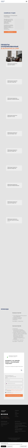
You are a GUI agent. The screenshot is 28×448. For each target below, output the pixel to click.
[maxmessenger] (7, 414)
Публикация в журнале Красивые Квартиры (12, 81)
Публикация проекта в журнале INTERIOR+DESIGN (13, 99)
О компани (16, 416)
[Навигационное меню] (26, 1)
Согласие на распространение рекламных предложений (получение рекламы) (21, 426)
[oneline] (14, 387)
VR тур (2, 425)
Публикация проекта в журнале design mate (12, 133)
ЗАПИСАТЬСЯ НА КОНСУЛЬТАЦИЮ (14, 395)
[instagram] (4, 414)
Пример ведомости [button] (4, 424)
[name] (14, 380)
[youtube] (5, 414)
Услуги (16, 412)
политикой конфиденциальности (17, 390)
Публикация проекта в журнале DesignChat (12, 202)
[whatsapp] (2, 414)
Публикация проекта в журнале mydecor (12, 64)
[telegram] (1, 414)
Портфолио (17, 413)
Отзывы (16, 414)
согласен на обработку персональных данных (14, 389)
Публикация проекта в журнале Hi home (12, 116)
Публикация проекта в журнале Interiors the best (13, 220)
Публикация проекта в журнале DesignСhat (12, 151)
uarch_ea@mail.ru (6, 417)
